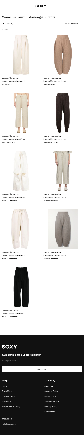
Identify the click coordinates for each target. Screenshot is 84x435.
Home (4, 386)
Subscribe (42, 369)
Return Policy (50, 396)
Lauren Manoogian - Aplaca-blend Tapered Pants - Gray (55, 255)
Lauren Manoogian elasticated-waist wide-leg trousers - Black (14, 313)
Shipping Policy (51, 391)
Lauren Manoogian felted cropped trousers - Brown (55, 81)
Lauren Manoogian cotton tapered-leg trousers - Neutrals (14, 255)
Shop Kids (6, 401)
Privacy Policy (50, 406)
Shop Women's (8, 396)
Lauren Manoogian (10, 78)
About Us (48, 386)
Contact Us (49, 411)
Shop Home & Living (11, 406)
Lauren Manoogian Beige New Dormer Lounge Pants (55, 197)
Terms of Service (51, 401)
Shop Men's (7, 391)
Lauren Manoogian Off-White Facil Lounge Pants (14, 139)
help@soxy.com (9, 424)
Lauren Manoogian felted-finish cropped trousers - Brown (55, 139)
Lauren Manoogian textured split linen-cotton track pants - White (14, 197)
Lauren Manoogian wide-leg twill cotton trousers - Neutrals (14, 81)
